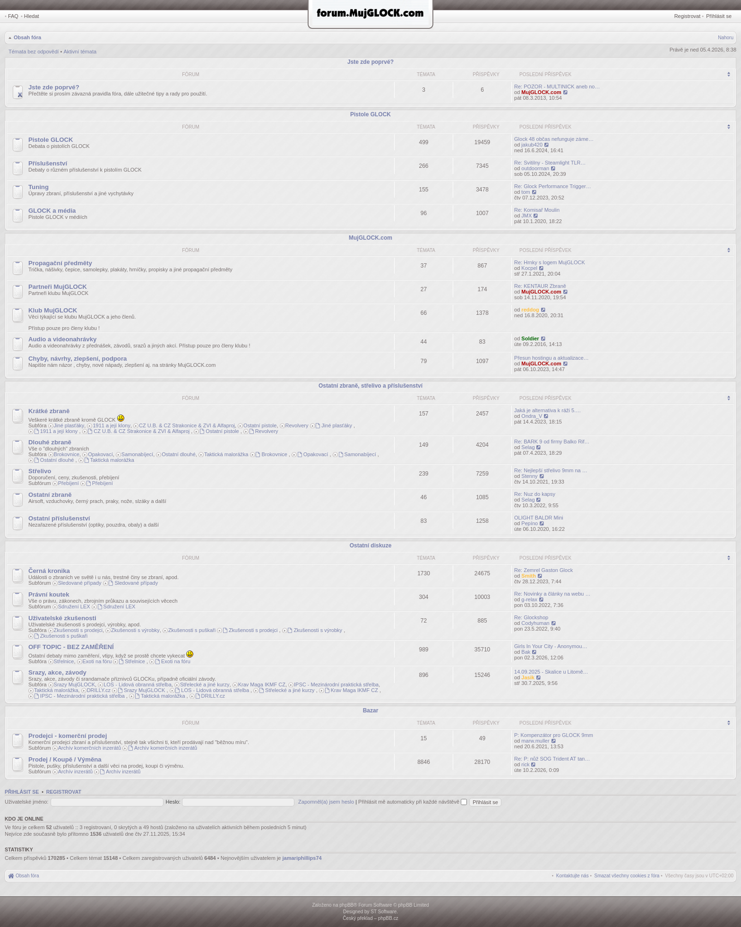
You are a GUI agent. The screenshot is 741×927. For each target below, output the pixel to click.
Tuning (38, 187)
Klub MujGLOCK (52, 310)
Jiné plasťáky (69, 425)
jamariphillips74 (302, 858)
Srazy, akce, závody (57, 672)
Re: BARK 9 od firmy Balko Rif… (552, 441)
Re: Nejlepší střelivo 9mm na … (550, 470)
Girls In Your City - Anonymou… (550, 646)
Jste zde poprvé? (370, 62)
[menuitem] (627, 875)
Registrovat (687, 16)
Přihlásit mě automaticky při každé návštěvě (412, 802)
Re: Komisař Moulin (537, 210)
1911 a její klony (111, 425)
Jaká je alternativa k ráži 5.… (547, 410)
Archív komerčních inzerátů (89, 748)
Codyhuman (535, 623)
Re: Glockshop (531, 617)
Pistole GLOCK (370, 114)
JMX (526, 215)
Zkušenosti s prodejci (78, 630)
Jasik (527, 677)
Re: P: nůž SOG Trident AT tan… (552, 759)
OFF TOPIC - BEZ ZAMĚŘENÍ (71, 646)
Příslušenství (47, 163)
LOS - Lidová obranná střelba (137, 684)
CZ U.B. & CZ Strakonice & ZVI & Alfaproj (187, 425)
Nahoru (725, 37)
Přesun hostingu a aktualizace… (551, 358)
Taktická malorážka (226, 454)
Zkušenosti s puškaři (191, 630)
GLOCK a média (52, 210)
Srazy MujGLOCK (74, 684)
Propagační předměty (60, 263)
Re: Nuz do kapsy (534, 494)
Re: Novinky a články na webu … (552, 594)
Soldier (530, 338)
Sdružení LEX (74, 606)
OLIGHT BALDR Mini (538, 517)
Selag (527, 447)
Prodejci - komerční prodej (67, 735)
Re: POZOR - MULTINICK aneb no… (557, 86)
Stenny (529, 476)
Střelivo (39, 471)
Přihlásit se (719, 16)
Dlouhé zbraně (49, 442)
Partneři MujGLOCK (57, 286)
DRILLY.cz (99, 690)
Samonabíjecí (137, 454)
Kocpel (529, 268)
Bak (525, 652)
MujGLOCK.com (541, 92)
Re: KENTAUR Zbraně (540, 286)
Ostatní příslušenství (59, 518)
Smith (528, 576)
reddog (530, 309)
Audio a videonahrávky (62, 339)
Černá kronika (49, 570)
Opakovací (100, 454)
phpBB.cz (388, 918)
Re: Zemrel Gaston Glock (543, 570)
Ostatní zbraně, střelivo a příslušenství (370, 385)
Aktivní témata (79, 51)
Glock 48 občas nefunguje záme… (554, 139)
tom (525, 192)
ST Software (383, 911)
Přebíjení (68, 483)
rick (525, 764)
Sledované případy (80, 583)
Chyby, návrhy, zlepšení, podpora (77, 358)
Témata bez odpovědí (34, 51)
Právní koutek (48, 594)
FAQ (13, 16)
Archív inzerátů (75, 771)
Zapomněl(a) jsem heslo (326, 802)
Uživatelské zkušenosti (62, 618)
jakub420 (532, 144)
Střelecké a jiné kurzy (205, 684)
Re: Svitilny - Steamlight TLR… (550, 162)
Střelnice (64, 661)
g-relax (529, 599)
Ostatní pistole (259, 425)
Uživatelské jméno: (26, 802)
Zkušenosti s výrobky (135, 630)
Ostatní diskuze (371, 545)
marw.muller (535, 741)
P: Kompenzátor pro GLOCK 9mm (553, 735)
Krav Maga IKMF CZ (261, 684)
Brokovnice (66, 454)
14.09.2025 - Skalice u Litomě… (551, 672)
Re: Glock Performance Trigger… (552, 186)
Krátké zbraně (48, 411)
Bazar (371, 710)
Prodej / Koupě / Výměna (65, 759)
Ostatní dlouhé (179, 454)
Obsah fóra (27, 37)
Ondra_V (531, 416)
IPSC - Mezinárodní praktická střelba (336, 684)
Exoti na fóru (97, 661)
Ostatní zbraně (50, 494)
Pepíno (529, 523)
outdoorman (535, 168)
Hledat (31, 16)
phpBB (346, 905)
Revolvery (297, 425)
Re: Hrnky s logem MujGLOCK (549, 262)
